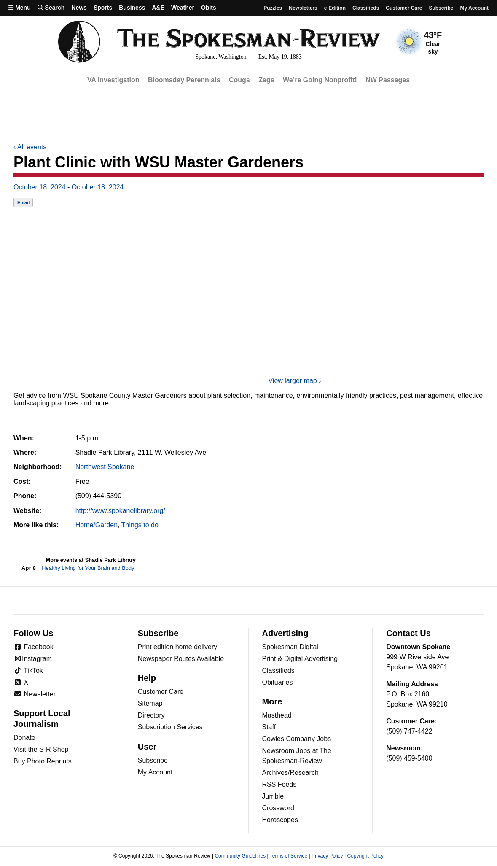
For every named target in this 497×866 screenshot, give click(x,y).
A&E (158, 7)
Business (132, 7)
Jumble (273, 796)
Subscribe (441, 8)
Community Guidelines (240, 856)
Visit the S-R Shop (40, 749)
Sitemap (150, 703)
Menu (19, 7)
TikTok (28, 670)
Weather (182, 7)
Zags (266, 80)
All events (29, 147)
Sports (103, 7)
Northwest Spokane (104, 466)
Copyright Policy (365, 856)
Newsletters (303, 8)
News (79, 7)
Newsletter (34, 694)
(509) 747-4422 (409, 731)
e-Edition (335, 8)
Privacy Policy (327, 856)
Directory (151, 715)
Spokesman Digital (290, 646)
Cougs (239, 80)
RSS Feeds (279, 784)
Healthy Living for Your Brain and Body (88, 568)
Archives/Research (290, 772)
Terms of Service (288, 856)
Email (23, 202)
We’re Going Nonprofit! (320, 80)
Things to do (140, 525)
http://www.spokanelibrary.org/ (120, 510)
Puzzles (272, 8)
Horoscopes (280, 819)
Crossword (278, 808)
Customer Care (404, 8)
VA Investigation (113, 80)
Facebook (33, 646)
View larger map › (294, 380)
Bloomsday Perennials (184, 80)
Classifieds (365, 8)
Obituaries (277, 682)
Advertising (285, 633)
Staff (269, 727)
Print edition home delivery (178, 646)
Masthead (277, 715)
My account (474, 8)
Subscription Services (170, 727)
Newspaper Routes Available (181, 658)
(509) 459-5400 (409, 758)
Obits (208, 7)
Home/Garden (96, 525)
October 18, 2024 (39, 187)
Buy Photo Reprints (42, 761)
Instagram (32, 658)
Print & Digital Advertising (300, 658)
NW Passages (387, 80)
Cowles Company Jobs (296, 738)
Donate (24, 737)
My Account (155, 772)
